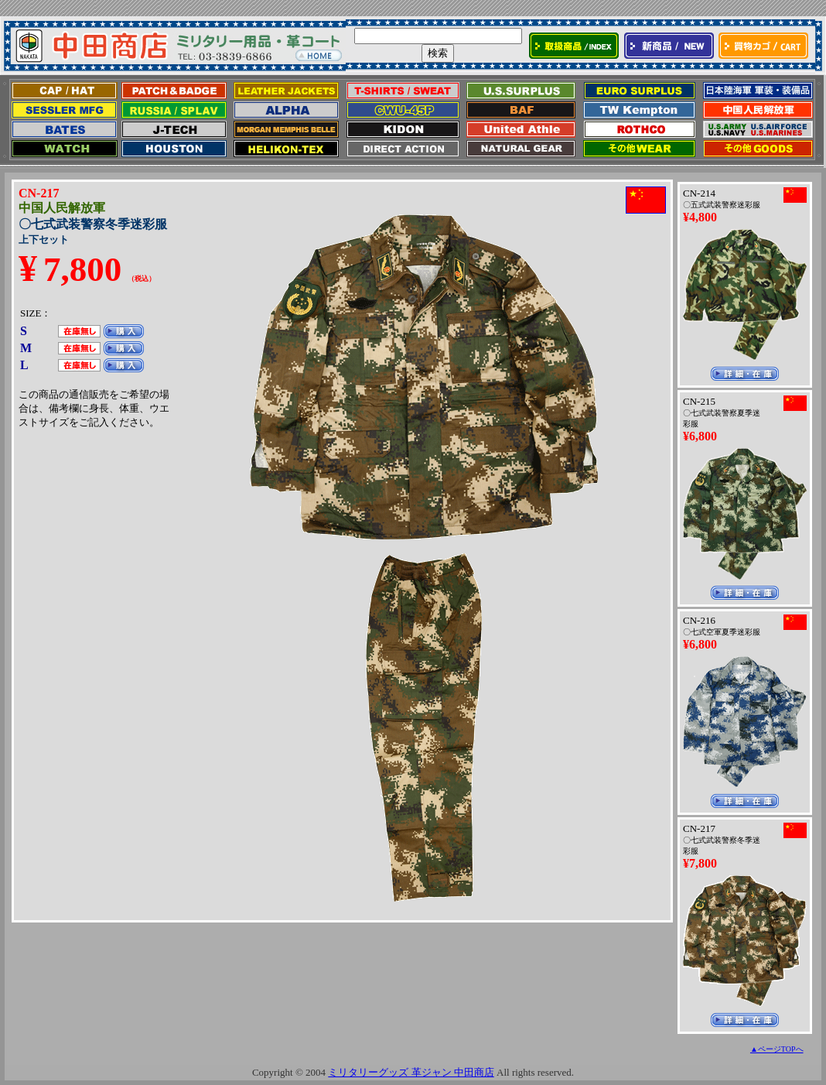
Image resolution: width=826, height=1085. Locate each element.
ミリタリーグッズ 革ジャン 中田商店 (411, 1072)
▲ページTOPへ (777, 1049)
